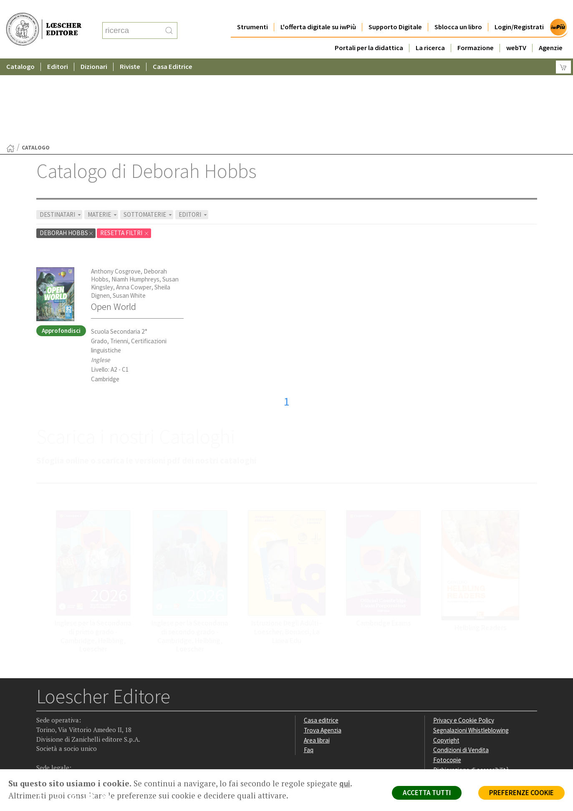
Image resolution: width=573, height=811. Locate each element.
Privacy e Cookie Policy (463, 639)
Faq (308, 668)
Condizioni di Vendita (461, 668)
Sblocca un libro (458, 10)
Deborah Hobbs (67, 151)
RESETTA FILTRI (124, 151)
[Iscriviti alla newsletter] (108, 716)
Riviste (130, 50)
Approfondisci (61, 249)
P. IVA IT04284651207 (64, 750)
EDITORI (193, 133)
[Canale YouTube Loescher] (92, 716)
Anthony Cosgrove (116, 190)
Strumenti (252, 10)
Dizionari (94, 50)
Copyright (446, 659)
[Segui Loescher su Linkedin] (76, 716)
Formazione (475, 31)
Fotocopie (447, 678)
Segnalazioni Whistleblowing (471, 649)
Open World (113, 225)
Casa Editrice (172, 50)
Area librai (317, 659)
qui (344, 783)
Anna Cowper (133, 206)
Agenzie (551, 31)
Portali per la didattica (369, 31)
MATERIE (103, 133)
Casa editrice (321, 639)
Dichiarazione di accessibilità (471, 688)
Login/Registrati (519, 10)
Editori (57, 50)
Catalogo (20, 50)
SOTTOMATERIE (148, 133)
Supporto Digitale (395, 10)
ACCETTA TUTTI (427, 792)
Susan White (129, 214)
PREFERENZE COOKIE (521, 792)
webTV (516, 31)
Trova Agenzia (322, 649)
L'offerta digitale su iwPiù (318, 10)
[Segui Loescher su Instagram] (60, 716)
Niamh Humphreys (135, 198)
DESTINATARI (61, 133)
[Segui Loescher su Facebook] (43, 716)
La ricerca (430, 31)
